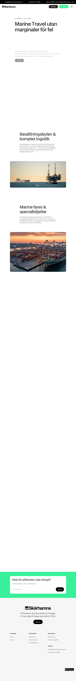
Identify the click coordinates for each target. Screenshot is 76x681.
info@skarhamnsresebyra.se (13, 2)
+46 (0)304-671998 (34, 2)
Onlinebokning (33, 643)
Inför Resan (51, 637)
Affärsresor (32, 637)
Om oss (12, 640)
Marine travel (33, 640)
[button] (72, 7)
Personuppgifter (53, 640)
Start (11, 637)
